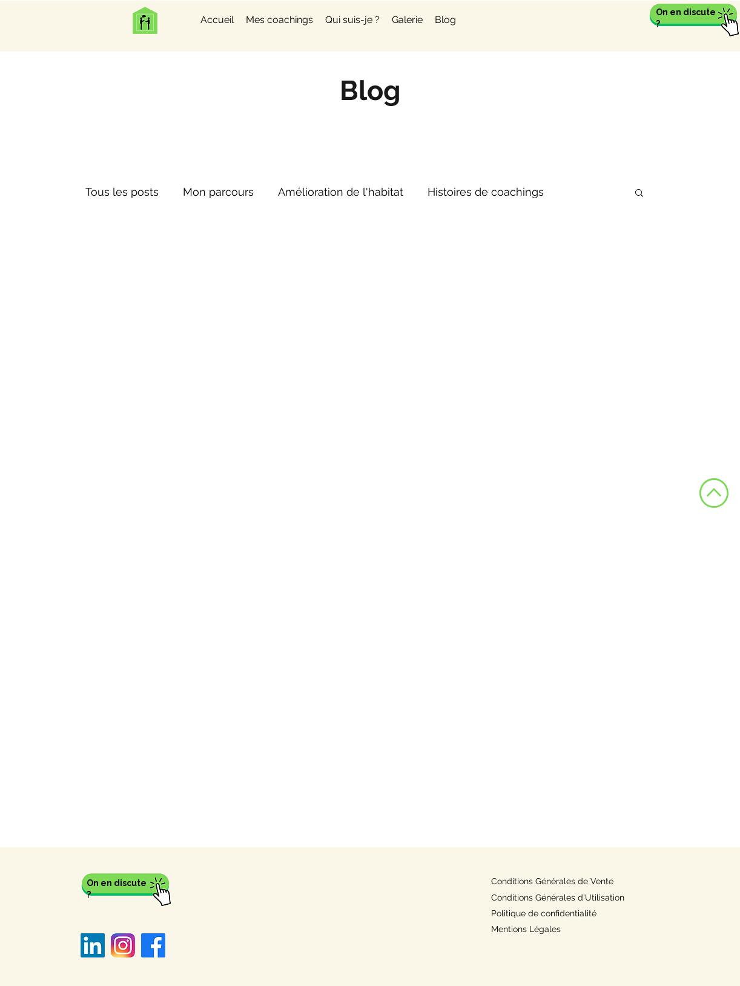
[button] (639, 193)
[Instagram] (123, 945)
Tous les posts (122, 191)
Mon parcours (218, 191)
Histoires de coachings (486, 191)
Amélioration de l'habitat (340, 191)
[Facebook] (153, 945)
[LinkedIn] (93, 945)
